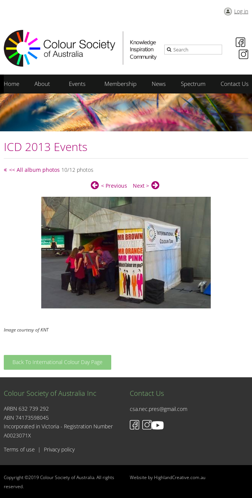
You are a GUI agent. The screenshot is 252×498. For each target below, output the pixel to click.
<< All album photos (34, 169)
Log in (241, 11)
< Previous (114, 185)
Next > (141, 185)
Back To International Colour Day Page (57, 362)
